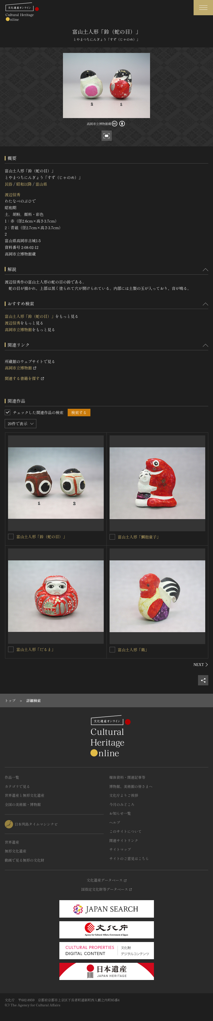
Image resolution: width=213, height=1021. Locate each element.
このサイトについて (125, 831)
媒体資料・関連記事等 (127, 777)
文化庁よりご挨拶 (123, 795)
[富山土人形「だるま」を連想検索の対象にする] (11, 649)
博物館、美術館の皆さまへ (131, 786)
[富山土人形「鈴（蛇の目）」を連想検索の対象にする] (11, 536)
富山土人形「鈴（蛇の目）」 (30, 316)
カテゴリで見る (17, 786)
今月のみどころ (122, 804)
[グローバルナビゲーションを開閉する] (203, 7)
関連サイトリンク (123, 840)
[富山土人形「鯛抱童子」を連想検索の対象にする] (112, 537)
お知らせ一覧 (120, 813)
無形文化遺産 (15, 851)
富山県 (41, 184)
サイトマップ (120, 849)
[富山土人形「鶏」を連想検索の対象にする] (112, 649)
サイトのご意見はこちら (129, 858)
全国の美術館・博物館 (23, 804)
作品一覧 (12, 777)
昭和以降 (24, 184)
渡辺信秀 (12, 194)
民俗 (8, 184)
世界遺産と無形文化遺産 (24, 795)
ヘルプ (114, 822)
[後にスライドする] (201, 665)
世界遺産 (12, 842)
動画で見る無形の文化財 (24, 860)
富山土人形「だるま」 (35, 649)
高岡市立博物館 (18, 329)
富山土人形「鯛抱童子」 (139, 537)
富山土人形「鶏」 (133, 649)
